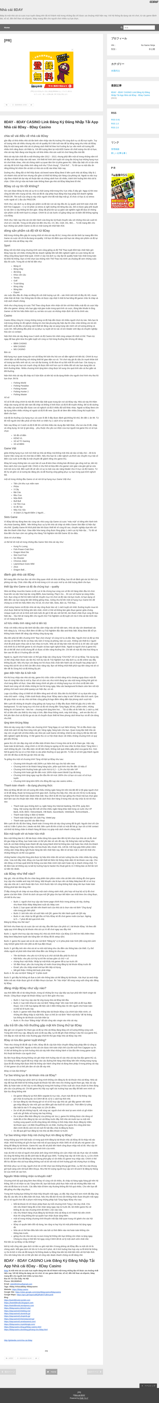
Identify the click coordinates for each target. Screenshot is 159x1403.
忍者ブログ (84, 1398)
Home (7, 27)
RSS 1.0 (115, 123)
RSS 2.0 (115, 127)
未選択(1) (115, 71)
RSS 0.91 (115, 120)
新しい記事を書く (119, 153)
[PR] (7, 40)
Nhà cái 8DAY (11, 10)
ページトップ (148, 1385)
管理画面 (115, 149)
